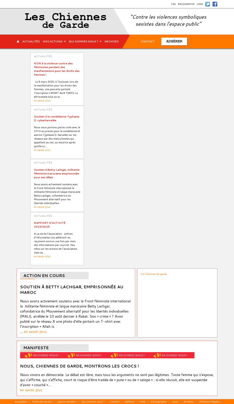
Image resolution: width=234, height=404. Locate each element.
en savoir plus (42, 100)
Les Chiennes (66, 21)
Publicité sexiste (42, 401)
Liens (200, 4)
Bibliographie (186, 4)
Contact (114, 401)
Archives (189, 401)
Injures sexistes (66, 401)
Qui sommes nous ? (92, 401)
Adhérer (130, 401)
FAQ (173, 4)
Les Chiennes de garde (153, 274)
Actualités (21, 401)
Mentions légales (209, 401)
